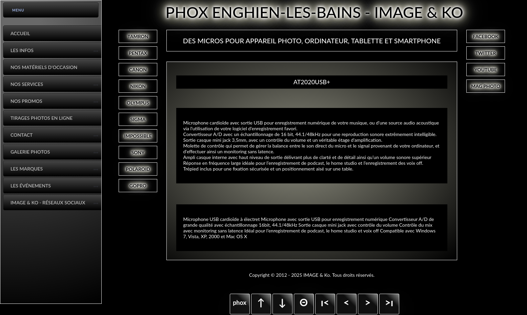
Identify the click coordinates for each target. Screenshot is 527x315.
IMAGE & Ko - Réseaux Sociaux (48, 202)
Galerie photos (30, 152)
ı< (325, 302)
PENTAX (138, 53)
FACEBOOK (485, 36)
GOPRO (137, 185)
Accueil (20, 33)
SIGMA (138, 119)
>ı (389, 302)
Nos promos (26, 101)
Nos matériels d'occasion (44, 67)
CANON (138, 69)
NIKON (138, 86)
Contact (22, 135)
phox (239, 302)
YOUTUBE (485, 69)
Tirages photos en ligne (42, 118)
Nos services (27, 84)
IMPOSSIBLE (137, 136)
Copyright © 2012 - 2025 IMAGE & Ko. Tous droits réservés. (311, 275)
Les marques (27, 169)
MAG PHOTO (485, 86)
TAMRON (137, 36)
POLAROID (138, 169)
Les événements (31, 185)
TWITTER (485, 53)
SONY (138, 152)
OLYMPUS (138, 103)
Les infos (22, 50)
